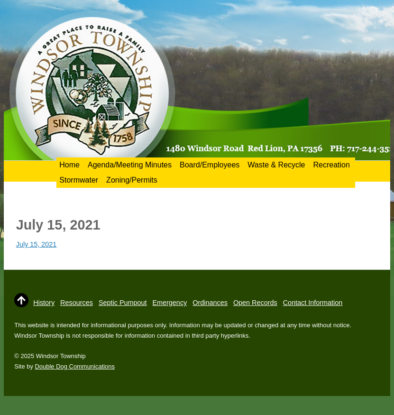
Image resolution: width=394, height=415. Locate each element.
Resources (76, 302)
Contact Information (313, 302)
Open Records (255, 302)
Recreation (331, 165)
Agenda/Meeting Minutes (130, 165)
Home (69, 165)
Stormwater (78, 180)
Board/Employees (209, 165)
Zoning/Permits (131, 180)
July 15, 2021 (36, 244)
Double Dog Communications (75, 366)
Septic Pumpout (123, 302)
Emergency (169, 302)
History (44, 302)
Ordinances (210, 302)
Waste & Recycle (276, 165)
